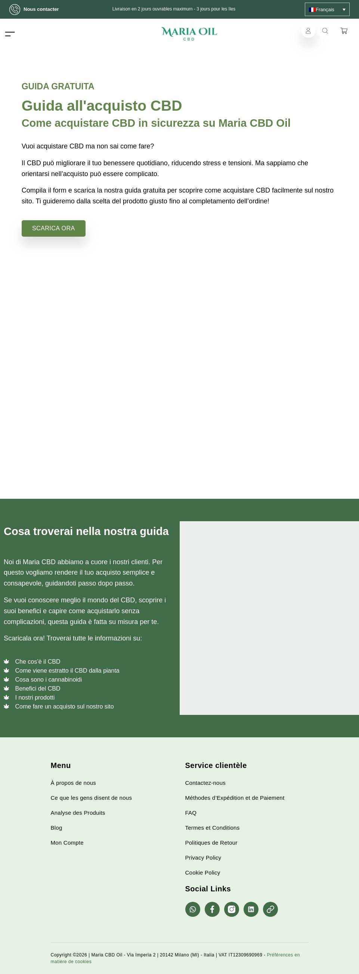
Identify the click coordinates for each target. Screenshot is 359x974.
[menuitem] (327, 9)
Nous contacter (36, 9)
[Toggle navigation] (9, 34)
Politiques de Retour (211, 842)
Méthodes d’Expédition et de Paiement (235, 798)
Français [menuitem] (325, 9)
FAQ (191, 812)
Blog (56, 827)
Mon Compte (67, 842)
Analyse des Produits (78, 812)
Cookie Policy (202, 872)
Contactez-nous (205, 783)
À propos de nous (73, 783)
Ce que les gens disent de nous (91, 798)
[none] (327, 9)
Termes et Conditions (212, 827)
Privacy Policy (203, 857)
